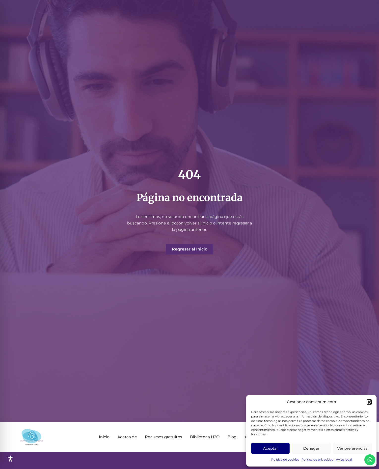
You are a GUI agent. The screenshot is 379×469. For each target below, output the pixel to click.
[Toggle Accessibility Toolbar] (10, 458)
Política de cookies (285, 459)
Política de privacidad (317, 459)
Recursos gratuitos (163, 437)
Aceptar (270, 448)
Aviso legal (344, 459)
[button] (369, 401)
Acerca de (127, 437)
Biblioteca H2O (204, 437)
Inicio (104, 437)
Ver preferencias (352, 448)
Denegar (311, 448)
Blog (232, 437)
